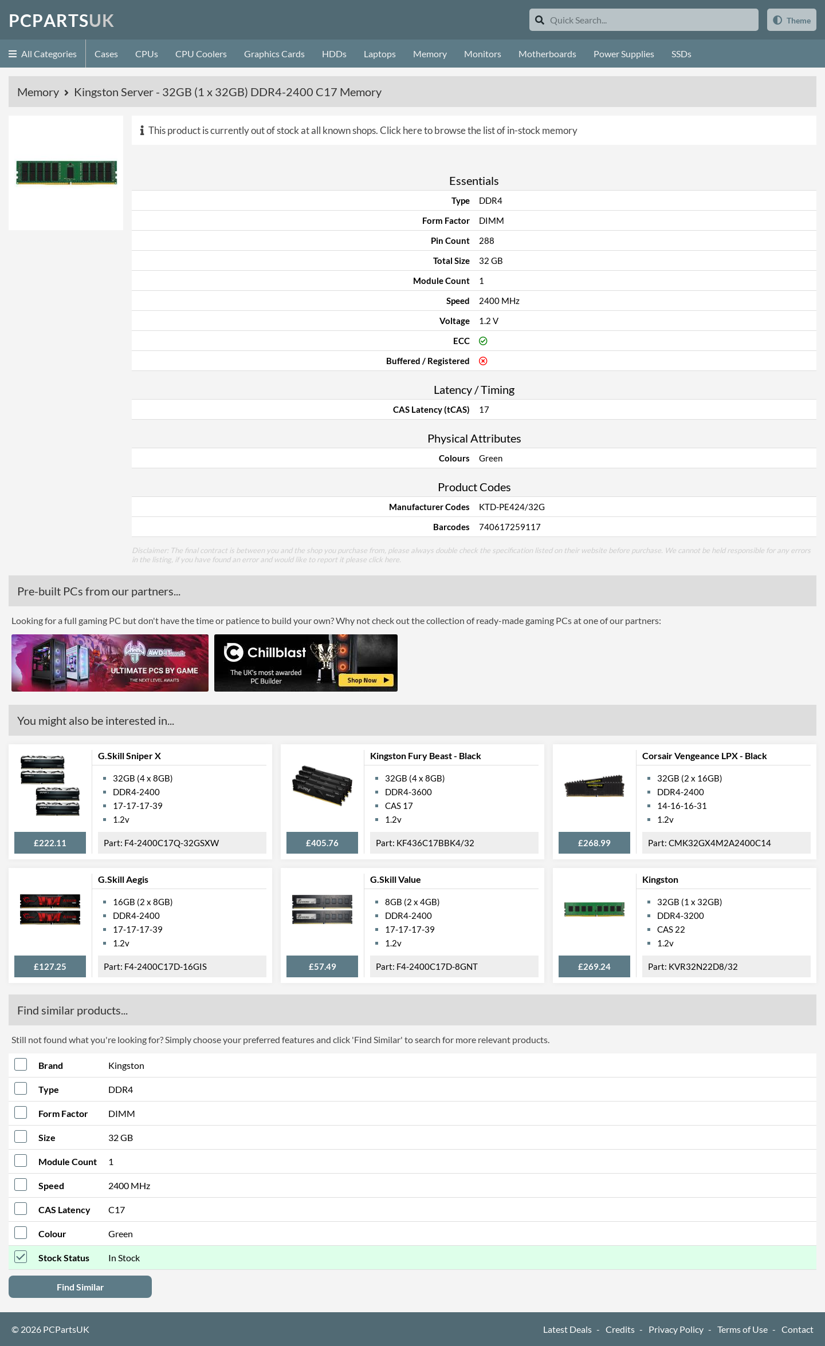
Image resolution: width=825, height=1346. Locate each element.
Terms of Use (742, 1329)
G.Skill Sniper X (129, 755)
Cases (106, 53)
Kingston (660, 879)
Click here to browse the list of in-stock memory (479, 130)
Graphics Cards (274, 53)
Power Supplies (624, 53)
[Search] (539, 20)
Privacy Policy (676, 1329)
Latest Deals (567, 1329)
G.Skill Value (395, 879)
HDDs (334, 53)
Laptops (380, 53)
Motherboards (547, 53)
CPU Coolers (201, 53)
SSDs (681, 53)
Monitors (482, 53)
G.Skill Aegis (123, 879)
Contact (797, 1329)
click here (383, 559)
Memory (430, 53)
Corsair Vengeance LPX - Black (704, 755)
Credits (620, 1329)
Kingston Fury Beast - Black (425, 755)
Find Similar (80, 1286)
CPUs (146, 53)
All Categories (43, 53)
